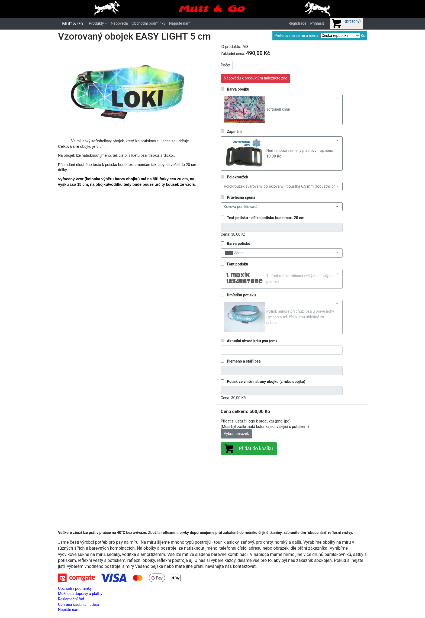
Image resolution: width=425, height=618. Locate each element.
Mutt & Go (72, 23)
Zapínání (234, 131)
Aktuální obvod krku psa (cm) (252, 341)
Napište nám (180, 23)
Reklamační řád (71, 599)
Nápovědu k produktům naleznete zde (255, 78)
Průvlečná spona (241, 197)
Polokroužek (237, 177)
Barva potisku (238, 243)
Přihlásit (317, 23)
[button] (68, 89)
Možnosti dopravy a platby (80, 593)
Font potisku (237, 264)
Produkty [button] (96, 23)
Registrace (297, 23)
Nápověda (119, 23)
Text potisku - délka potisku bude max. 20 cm (265, 218)
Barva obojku (238, 89)
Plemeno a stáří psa (244, 361)
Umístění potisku (241, 295)
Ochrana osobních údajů (78, 604)
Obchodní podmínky (148, 23)
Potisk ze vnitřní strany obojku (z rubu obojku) (266, 381)
